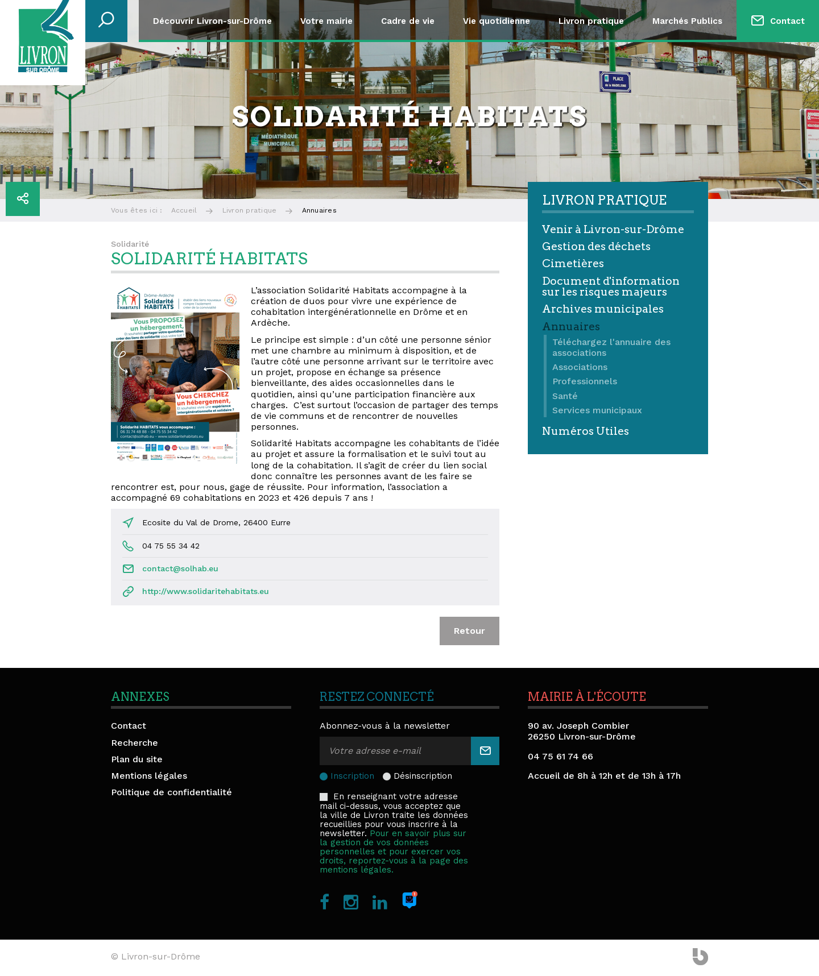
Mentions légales (149, 775)
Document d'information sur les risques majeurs (611, 286)
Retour (469, 630)
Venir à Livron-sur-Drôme (613, 229)
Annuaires (571, 326)
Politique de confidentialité (171, 792)
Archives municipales (603, 309)
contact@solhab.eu (180, 568)
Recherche (134, 742)
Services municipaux (597, 410)
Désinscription (423, 775)
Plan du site (137, 759)
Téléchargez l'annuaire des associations (611, 347)
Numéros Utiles (585, 431)
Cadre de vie (408, 21)
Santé (565, 396)
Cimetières (573, 263)
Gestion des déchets (596, 246)
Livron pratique (591, 21)
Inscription (352, 775)
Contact (787, 21)
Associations (579, 367)
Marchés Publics (687, 21)
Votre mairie (326, 21)
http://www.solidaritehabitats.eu (205, 591)
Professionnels (584, 381)
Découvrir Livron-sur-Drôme (212, 21)
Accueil (184, 210)
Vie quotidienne (496, 21)
